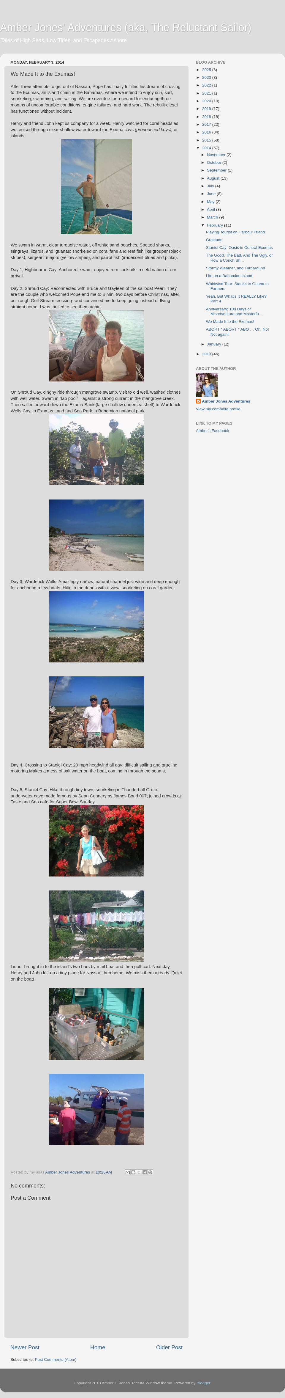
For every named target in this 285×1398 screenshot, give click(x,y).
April (211, 209)
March (213, 217)
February (215, 225)
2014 (207, 148)
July (211, 186)
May (211, 202)
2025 (207, 69)
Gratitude (214, 240)
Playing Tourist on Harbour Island (235, 232)
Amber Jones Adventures (226, 401)
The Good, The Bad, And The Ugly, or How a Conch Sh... (239, 257)
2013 (207, 354)
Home (97, 1347)
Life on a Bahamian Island (229, 276)
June (212, 193)
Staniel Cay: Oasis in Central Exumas (239, 247)
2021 (207, 93)
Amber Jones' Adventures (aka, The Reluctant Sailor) (125, 27)
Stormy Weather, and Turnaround (235, 268)
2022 (207, 85)
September (217, 170)
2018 (207, 116)
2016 (207, 132)
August (214, 178)
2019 (207, 108)
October (214, 162)
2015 (207, 140)
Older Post (169, 1347)
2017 (207, 124)
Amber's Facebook (212, 430)
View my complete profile (218, 409)
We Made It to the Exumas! (230, 321)
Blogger (203, 1383)
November (217, 155)
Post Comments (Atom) (56, 1359)
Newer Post (24, 1347)
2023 (207, 77)
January (214, 344)
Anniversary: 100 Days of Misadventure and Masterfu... (234, 311)
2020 (207, 101)
